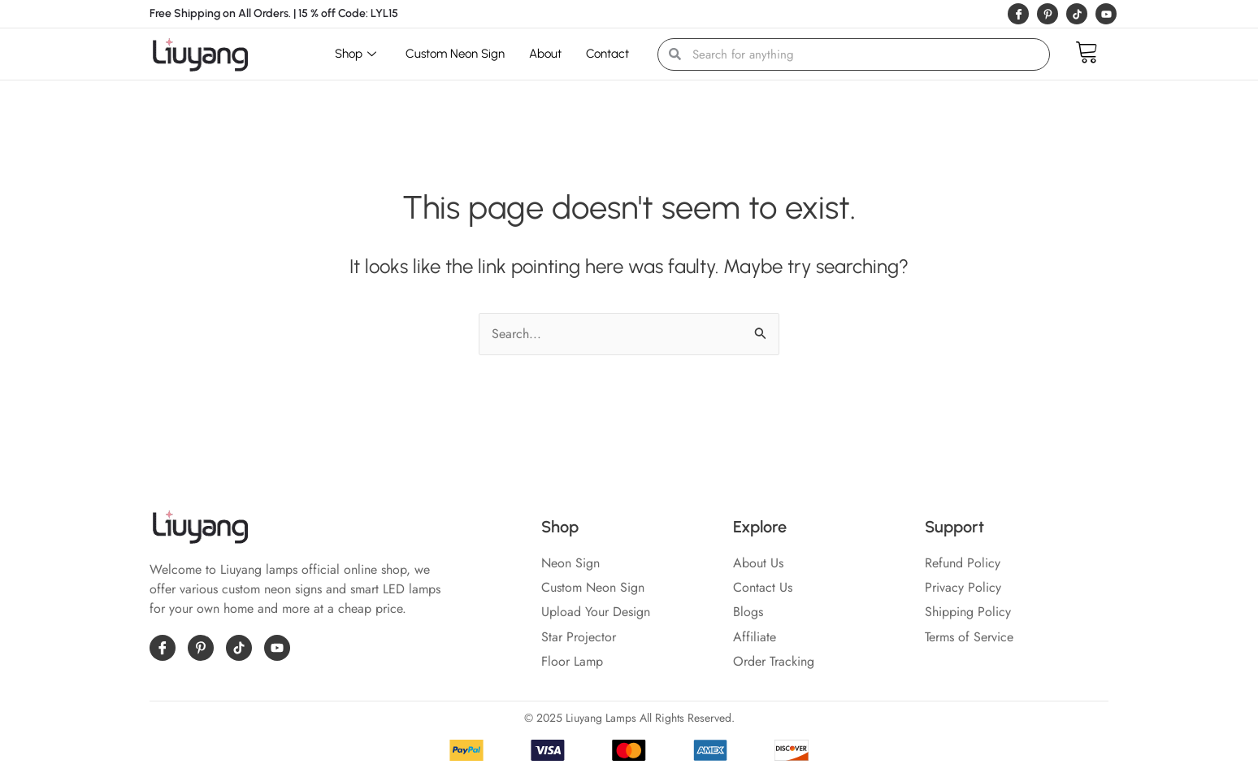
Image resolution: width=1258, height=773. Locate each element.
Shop (355, 53)
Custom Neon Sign (455, 53)
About (545, 53)
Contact (607, 53)
